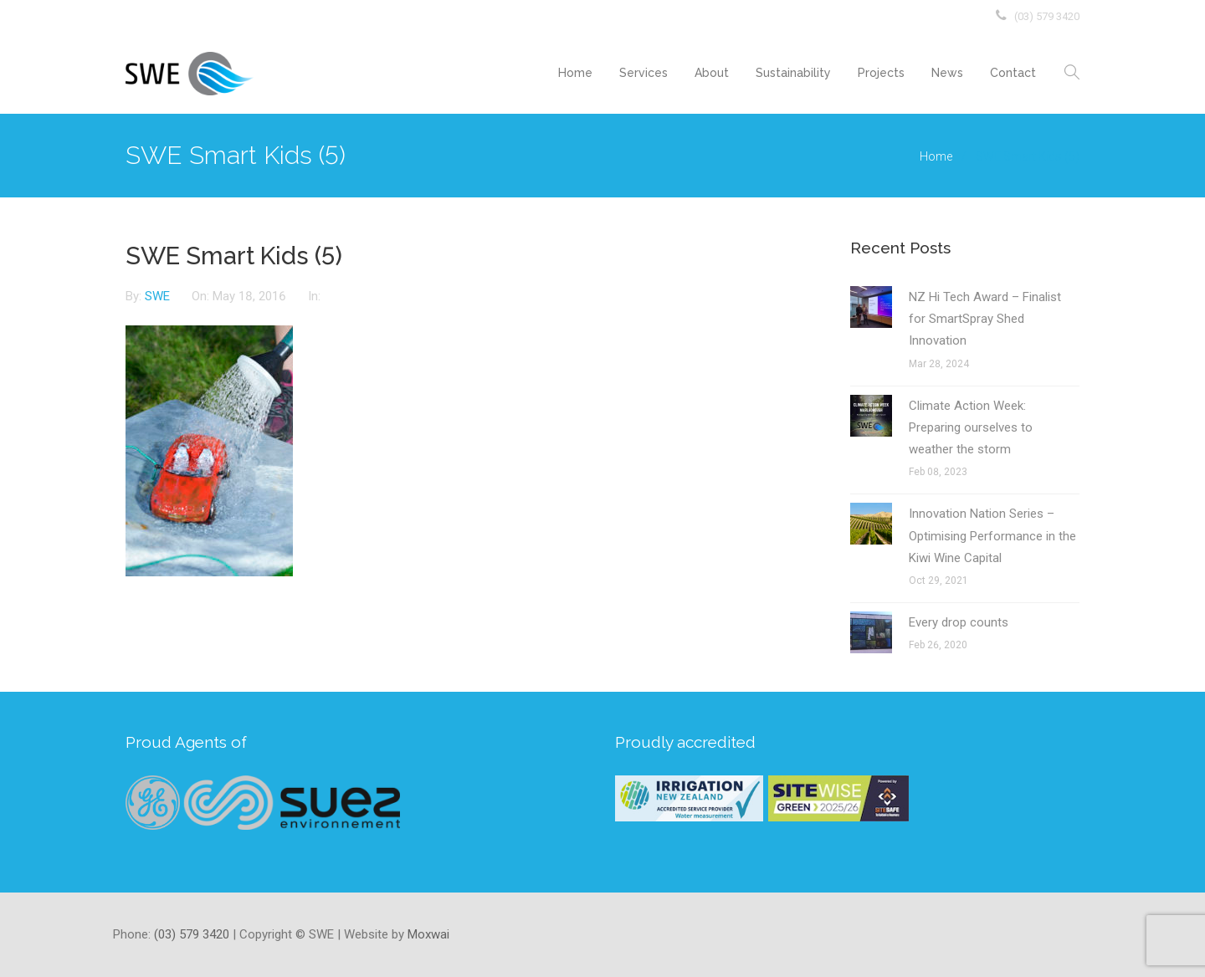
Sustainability (793, 72)
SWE (159, 296)
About (712, 72)
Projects (881, 72)
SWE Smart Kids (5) (234, 256)
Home (575, 72)
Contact (1013, 72)
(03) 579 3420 (1046, 16)
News (947, 72)
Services (643, 72)
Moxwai (428, 934)
